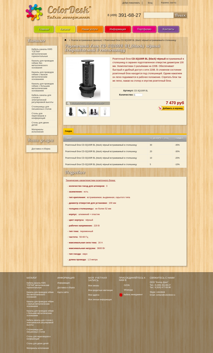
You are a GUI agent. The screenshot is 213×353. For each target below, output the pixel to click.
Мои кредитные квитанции (100, 290)
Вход (150, 3)
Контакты (168, 29)
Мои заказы (93, 285)
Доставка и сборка (41, 148)
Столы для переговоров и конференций (39, 115)
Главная (44, 29)
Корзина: (168, 2)
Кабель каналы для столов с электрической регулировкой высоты (42, 98)
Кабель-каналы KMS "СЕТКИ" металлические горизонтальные (42, 52)
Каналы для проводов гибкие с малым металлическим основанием (43, 75)
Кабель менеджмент (133, 294)
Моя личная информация (100, 299)
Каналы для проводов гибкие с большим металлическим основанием (43, 87)
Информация (118, 29)
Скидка (68, 131)
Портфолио (144, 29)
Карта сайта (63, 292)
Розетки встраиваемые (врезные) (86, 40)
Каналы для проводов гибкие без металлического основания (43, 64)
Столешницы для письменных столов (41, 107)
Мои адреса (93, 295)
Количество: (126, 95)
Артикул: (128, 90)
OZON (127, 285)
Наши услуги (40, 140)
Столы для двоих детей (40, 123)
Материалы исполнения (37, 130)
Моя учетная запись (97, 279)
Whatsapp (128, 290)
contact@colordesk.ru (165, 295)
